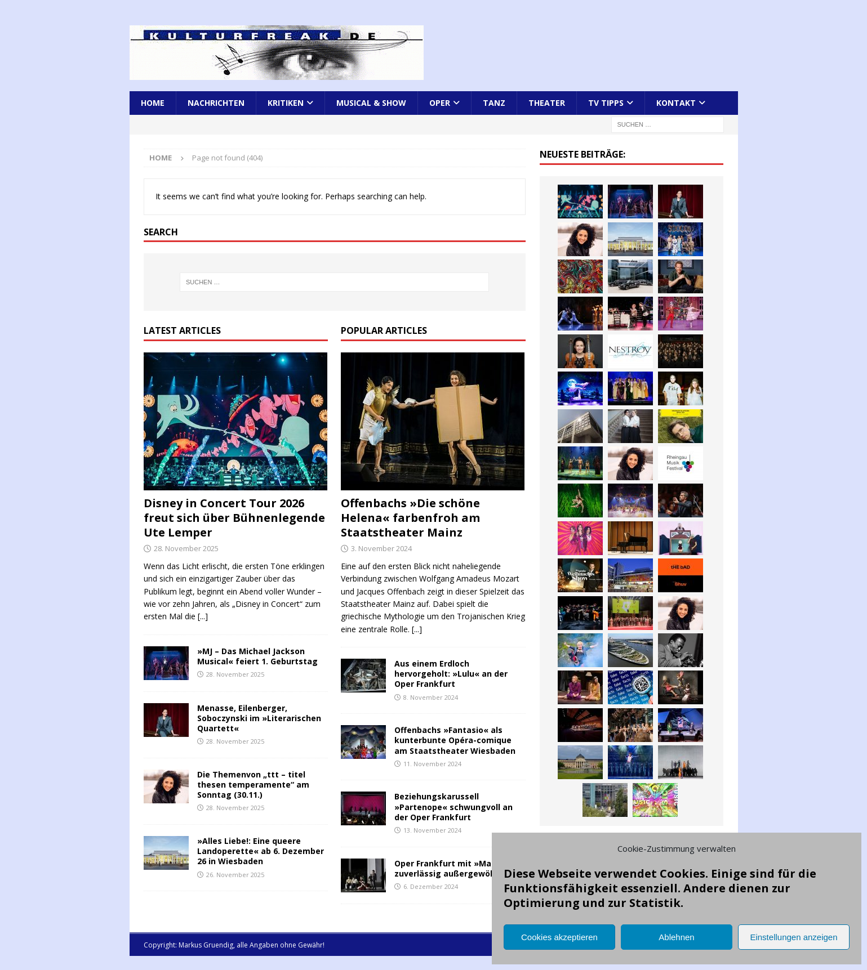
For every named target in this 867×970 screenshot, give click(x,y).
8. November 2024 (430, 697)
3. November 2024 (381, 548)
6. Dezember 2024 (430, 886)
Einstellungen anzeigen (793, 937)
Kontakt (676, 102)
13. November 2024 (432, 830)
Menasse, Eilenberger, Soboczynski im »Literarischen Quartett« (259, 718)
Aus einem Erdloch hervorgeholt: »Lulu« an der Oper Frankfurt (451, 673)
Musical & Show (371, 102)
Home (152, 102)
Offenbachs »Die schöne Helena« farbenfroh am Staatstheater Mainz (410, 517)
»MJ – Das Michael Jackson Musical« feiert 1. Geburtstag (257, 656)
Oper (439, 102)
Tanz (494, 102)
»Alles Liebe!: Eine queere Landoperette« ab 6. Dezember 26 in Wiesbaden (260, 850)
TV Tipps (606, 102)
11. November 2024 (432, 763)
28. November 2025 (186, 548)
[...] (203, 616)
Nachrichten (216, 102)
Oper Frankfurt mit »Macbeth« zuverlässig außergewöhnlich (457, 868)
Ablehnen (676, 937)
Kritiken (286, 102)
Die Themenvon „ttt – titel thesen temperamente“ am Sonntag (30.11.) (253, 784)
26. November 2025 (235, 874)
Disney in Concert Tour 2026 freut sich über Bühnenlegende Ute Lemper (234, 517)
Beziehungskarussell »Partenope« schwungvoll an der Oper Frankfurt (453, 806)
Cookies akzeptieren (559, 937)
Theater (546, 102)
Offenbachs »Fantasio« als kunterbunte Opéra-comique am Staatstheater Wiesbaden (454, 740)
